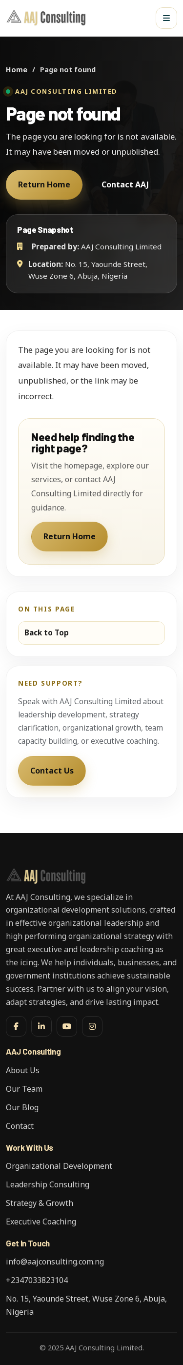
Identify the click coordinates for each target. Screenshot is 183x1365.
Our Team (24, 1088)
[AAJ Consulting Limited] (47, 18)
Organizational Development (59, 1166)
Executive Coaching (41, 1221)
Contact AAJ (125, 184)
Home (16, 69)
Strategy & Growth (39, 1203)
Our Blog (22, 1107)
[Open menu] (166, 18)
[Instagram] (92, 1026)
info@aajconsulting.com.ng (55, 1261)
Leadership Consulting (47, 1184)
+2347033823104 (37, 1280)
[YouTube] (67, 1026)
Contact (20, 1126)
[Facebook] (16, 1026)
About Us (23, 1070)
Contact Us (52, 770)
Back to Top (46, 632)
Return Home (44, 184)
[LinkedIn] (41, 1026)
